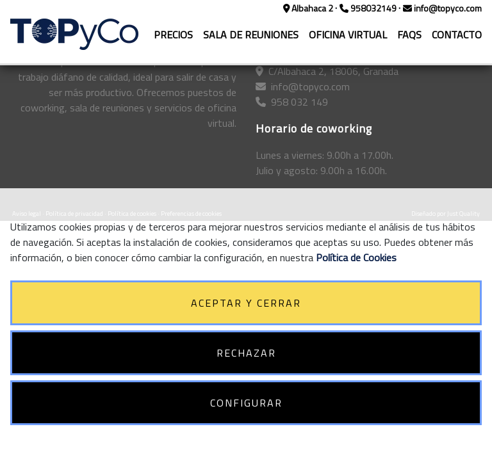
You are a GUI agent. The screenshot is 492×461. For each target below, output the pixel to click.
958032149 (369, 8)
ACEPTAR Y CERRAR (246, 303)
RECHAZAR (246, 352)
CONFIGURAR (246, 402)
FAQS (409, 34)
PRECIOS (173, 34)
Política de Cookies (356, 257)
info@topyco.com (442, 8)
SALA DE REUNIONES (251, 34)
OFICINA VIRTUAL (348, 34)
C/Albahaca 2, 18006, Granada (327, 71)
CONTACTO (457, 34)
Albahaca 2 (309, 8)
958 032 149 (292, 101)
